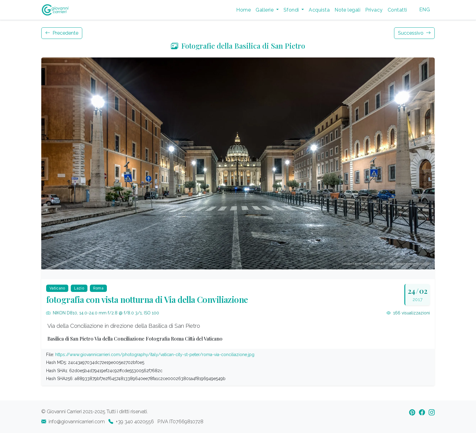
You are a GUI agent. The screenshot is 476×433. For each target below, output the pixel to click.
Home (243, 10)
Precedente (61, 33)
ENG (424, 9)
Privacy (373, 10)
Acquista (319, 10)
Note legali (347, 10)
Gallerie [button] (265, 10)
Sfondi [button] (292, 10)
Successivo (414, 33)
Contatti (397, 10)
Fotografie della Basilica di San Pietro (238, 45)
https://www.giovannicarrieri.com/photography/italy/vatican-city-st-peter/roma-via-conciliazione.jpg (154, 354)
